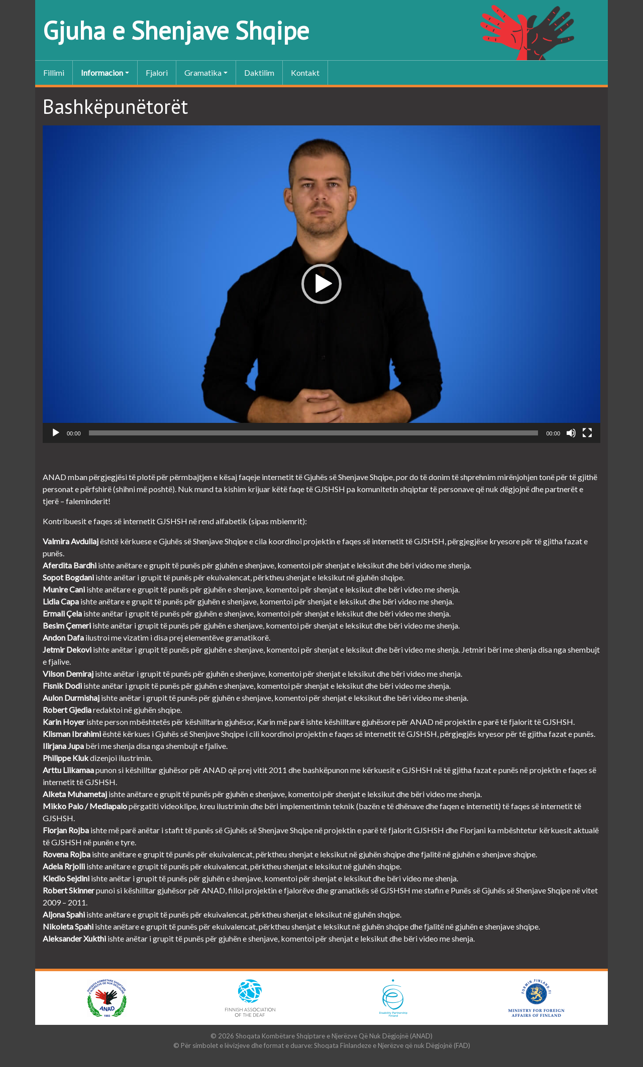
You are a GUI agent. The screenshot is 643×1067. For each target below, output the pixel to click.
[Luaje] (56, 433)
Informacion (102, 72)
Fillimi (53, 72)
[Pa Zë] (571, 433)
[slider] (314, 432)
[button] (321, 284)
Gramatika (203, 72)
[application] (321, 284)
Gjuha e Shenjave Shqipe (176, 30)
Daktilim (259, 72)
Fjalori (157, 72)
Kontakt (305, 72)
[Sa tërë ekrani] (587, 433)
